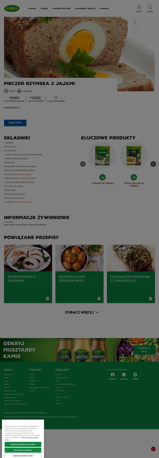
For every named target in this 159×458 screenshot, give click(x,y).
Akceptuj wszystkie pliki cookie (23, 454)
